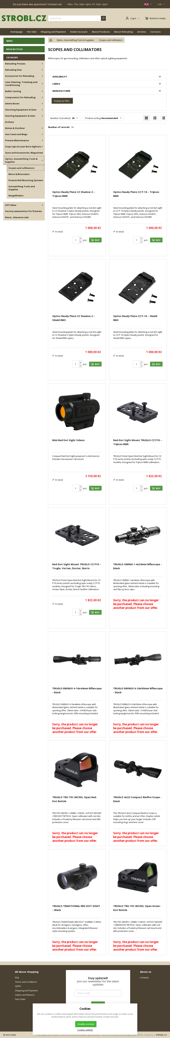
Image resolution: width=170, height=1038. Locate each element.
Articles (141, 31)
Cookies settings (85, 1030)
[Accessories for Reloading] (42, 76)
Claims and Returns (25, 994)
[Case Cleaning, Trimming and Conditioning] (42, 83)
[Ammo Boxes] (42, 103)
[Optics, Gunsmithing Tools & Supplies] (42, 160)
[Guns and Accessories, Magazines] (42, 153)
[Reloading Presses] (42, 63)
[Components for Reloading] (42, 97)
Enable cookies (86, 1024)
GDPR (18, 986)
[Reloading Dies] (42, 70)
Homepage (16, 31)
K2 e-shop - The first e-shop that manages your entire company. (121, 1034)
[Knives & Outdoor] (42, 128)
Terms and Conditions (26, 981)
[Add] (80, 238)
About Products (101, 31)
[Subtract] (80, 242)
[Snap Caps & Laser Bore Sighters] (42, 146)
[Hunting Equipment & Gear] (42, 116)
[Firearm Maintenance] (42, 140)
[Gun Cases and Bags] (42, 134)
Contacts (155, 31)
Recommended (109, 118)
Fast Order (20, 999)
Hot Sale (31, 31)
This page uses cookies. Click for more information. (61, 1034)
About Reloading (123, 31)
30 (73, 118)
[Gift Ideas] (42, 205)
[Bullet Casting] (42, 91)
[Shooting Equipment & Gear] (42, 109)
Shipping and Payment (53, 31)
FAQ (17, 977)
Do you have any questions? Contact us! (37, 4)
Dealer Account (78, 31)
